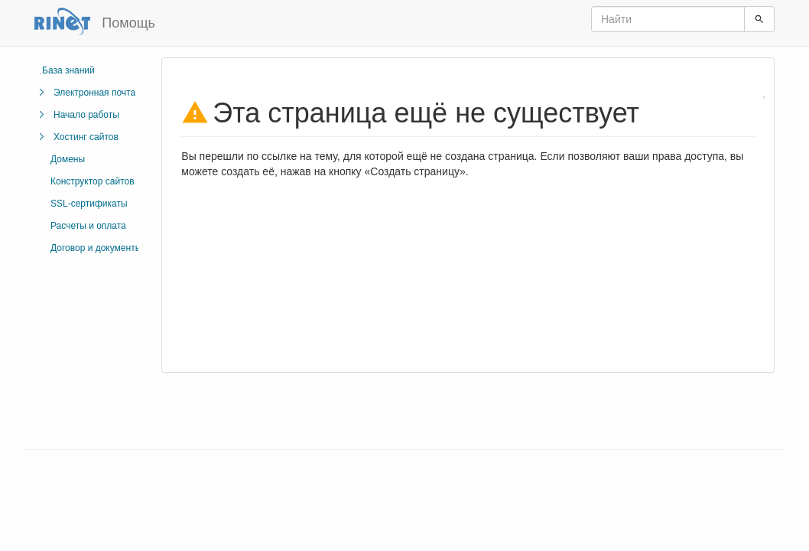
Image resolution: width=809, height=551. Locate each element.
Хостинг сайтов (86, 137)
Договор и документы (95, 248)
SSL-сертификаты (89, 203)
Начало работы (86, 114)
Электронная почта (94, 92)
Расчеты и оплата (88, 225)
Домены (67, 159)
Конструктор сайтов (92, 181)
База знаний (68, 70)
